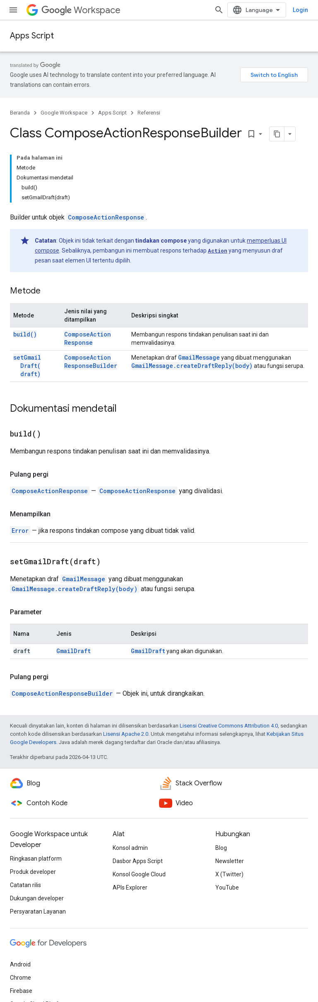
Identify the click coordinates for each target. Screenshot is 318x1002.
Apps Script (32, 36)
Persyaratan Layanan (38, 911)
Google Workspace (64, 113)
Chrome (20, 977)
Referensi (148, 113)
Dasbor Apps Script (138, 861)
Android (20, 964)
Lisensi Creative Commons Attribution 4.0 (229, 726)
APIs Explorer (130, 887)
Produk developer (33, 871)
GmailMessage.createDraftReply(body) (192, 366)
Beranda (20, 113)
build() (25, 334)
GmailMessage (199, 357)
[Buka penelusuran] (219, 10)
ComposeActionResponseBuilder (90, 361)
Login (300, 10)
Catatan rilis (25, 885)
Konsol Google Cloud (139, 874)
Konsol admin (130, 848)
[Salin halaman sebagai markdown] (277, 134)
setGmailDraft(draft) (27, 365)
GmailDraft (73, 651)
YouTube (227, 887)
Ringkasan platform (36, 858)
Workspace (80, 10)
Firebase (21, 991)
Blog (221, 848)
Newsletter (229, 861)
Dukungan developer (37, 898)
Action (217, 250)
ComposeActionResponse (106, 217)
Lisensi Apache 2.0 (125, 734)
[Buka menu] (13, 10)
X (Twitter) (229, 874)
